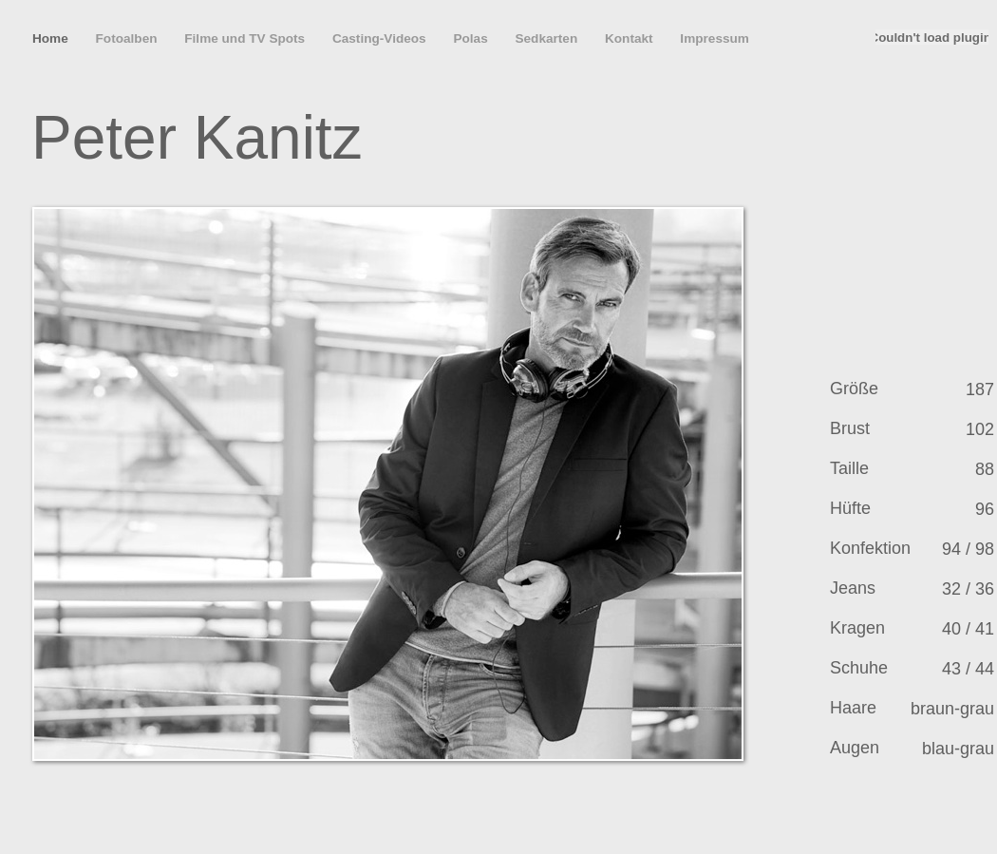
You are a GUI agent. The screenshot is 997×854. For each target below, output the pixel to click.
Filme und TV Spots (246, 38)
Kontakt (630, 38)
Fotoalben (128, 38)
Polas (472, 38)
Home (52, 38)
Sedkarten (548, 38)
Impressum (714, 38)
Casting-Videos (380, 38)
